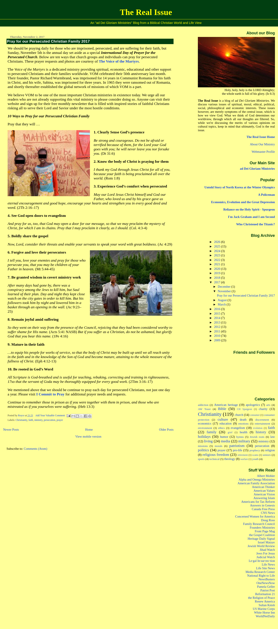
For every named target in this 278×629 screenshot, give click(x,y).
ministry (38, 420)
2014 (217, 318)
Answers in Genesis (262, 505)
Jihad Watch (267, 549)
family (212, 432)
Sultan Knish (267, 605)
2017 (217, 282)
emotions (243, 423)
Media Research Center (260, 572)
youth (255, 459)
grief (230, 432)
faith (30, 420)
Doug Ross (268, 520)
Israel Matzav (266, 542)
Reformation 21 (265, 594)
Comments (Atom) (35, 448)
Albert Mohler (266, 476)
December (224, 286)
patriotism (237, 446)
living (208, 441)
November (225, 291)
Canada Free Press (263, 509)
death (243, 419)
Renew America (265, 601)
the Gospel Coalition (262, 535)
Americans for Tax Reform (258, 501)
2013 (217, 322)
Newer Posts (11, 429)
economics (204, 423)
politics (203, 450)
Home (89, 429)
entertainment (262, 423)
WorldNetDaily (265, 616)
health (243, 432)
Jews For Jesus (265, 553)
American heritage (226, 405)
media (225, 441)
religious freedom (215, 455)
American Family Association (256, 483)
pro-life (237, 450)
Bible (222, 409)
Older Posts (166, 429)
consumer (255, 415)
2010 (217, 335)
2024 (217, 251)
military (244, 441)
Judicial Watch (265, 557)
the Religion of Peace (261, 597)
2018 (217, 277)
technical (214, 459)
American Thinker (263, 487)
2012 (217, 327)
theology (229, 459)
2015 (217, 313)
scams (255, 455)
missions (203, 446)
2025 (217, 246)
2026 (217, 242)
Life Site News (265, 568)
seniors (267, 454)
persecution (49, 420)
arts (268, 405)
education (226, 423)
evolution (258, 428)
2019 (217, 273)
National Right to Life (261, 575)
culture (223, 419)
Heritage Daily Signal (261, 538)
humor (224, 436)
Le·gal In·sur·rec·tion (262, 561)
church (239, 415)
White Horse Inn (264, 612)
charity (263, 409)
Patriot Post (267, 590)
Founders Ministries (262, 527)
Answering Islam (264, 498)
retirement (243, 455)
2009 (217, 340)
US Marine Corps (264, 609)
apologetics (253, 405)
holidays (204, 437)
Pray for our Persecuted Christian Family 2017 (48, 41)
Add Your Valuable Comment (50, 415)
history (261, 432)
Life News (268, 564)
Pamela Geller (266, 586)
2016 (217, 309)
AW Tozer (204, 409)
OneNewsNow (265, 583)
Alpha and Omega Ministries (257, 479)
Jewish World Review (261, 546)
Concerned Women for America (255, 516)
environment (205, 428)
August (223, 300)
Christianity (21, 420)
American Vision (264, 494)
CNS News (268, 512)
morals (218, 446)
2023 (217, 255)
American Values (264, 490)
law (272, 436)
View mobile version (88, 436)
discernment (262, 419)
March (222, 304)
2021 (217, 264)
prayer (59, 420)
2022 (217, 260)
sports (201, 459)
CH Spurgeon (244, 409)
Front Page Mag (265, 531)
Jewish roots (257, 436)
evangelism (238, 428)
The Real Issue (146, 12)
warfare (244, 459)
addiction (203, 405)
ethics (221, 428)
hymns (240, 436)
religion (270, 450)
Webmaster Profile (263, 151)
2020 (217, 269)
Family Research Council (259, 524)
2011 (217, 331)
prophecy (255, 450)
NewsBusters (266, 579)
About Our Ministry (262, 144)
